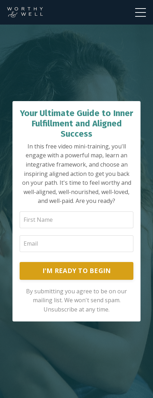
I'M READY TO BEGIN (76, 270)
